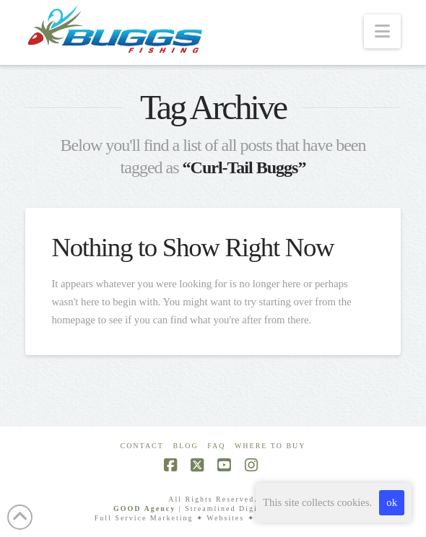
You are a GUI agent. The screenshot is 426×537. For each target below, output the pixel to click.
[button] (382, 31)
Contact (141, 446)
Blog (185, 446)
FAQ (216, 446)
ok (391, 502)
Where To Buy (270, 446)
